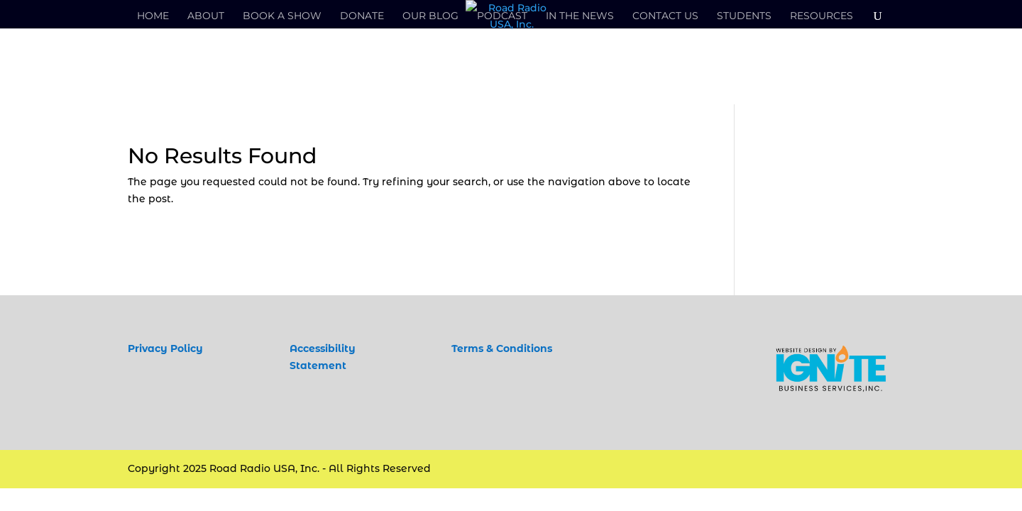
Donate (362, 16)
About (205, 16)
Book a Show (282, 16)
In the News (580, 16)
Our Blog (430, 16)
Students (744, 16)
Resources (821, 16)
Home (153, 16)
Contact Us (665, 16)
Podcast (502, 16)
